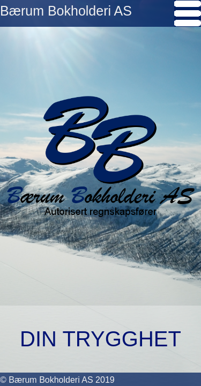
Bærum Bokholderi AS (66, 10)
